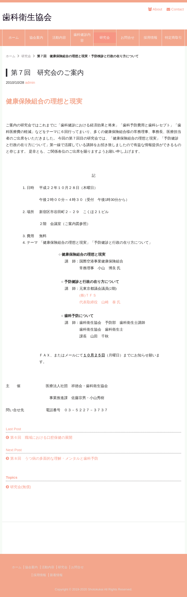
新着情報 (56, 575)
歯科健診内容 (82, 37)
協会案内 (36, 37)
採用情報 (150, 37)
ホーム (14, 37)
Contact (175, 9)
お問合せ (127, 37)
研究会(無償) (20, 487)
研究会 (105, 37)
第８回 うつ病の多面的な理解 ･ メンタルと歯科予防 (54, 458)
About (155, 9)
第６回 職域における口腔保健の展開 (41, 437)
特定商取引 (173, 37)
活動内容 (59, 37)
